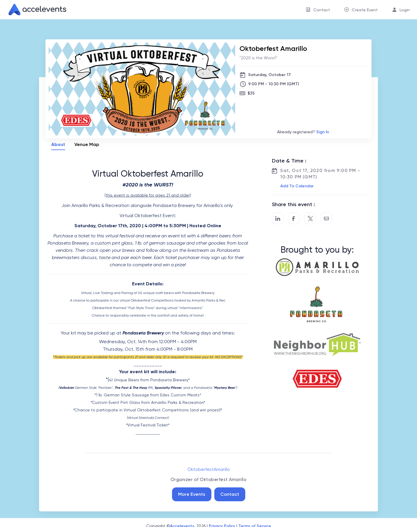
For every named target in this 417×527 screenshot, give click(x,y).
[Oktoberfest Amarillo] (303, 48)
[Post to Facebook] (294, 218)
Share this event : (293, 204)
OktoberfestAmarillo (208, 469)
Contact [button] (321, 10)
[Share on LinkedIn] (278, 218)
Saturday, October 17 (269, 74)
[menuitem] (318, 9)
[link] (35, 9)
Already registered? (303, 132)
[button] (296, 186)
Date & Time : (289, 161)
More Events (191, 494)
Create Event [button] (365, 10)
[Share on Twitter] (310, 218)
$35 (251, 93)
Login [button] (405, 10)
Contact (229, 494)
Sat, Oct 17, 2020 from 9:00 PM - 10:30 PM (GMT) (320, 174)
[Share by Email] (326, 218)
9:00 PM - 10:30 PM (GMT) (273, 84)
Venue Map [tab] (86, 144)
